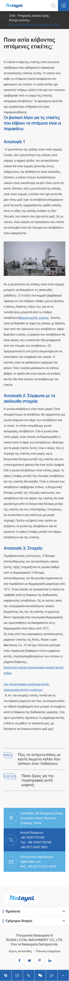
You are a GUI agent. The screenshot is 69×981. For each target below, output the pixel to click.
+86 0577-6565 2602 (33, 847)
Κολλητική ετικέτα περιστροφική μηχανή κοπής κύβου (34, 670)
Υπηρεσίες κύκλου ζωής (33, 15)
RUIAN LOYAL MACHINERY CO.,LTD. (34, 940)
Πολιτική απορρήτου (48, 951)
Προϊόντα (13, 911)
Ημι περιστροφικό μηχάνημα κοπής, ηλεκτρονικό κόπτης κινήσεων (27, 686)
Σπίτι (12, 15)
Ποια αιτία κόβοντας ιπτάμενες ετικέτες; (34, 24)
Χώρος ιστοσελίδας (20, 951)
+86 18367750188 (32, 837)
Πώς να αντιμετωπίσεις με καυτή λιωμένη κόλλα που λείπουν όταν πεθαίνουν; (39, 759)
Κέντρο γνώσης (19, 20)
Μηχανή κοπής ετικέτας (34, 317)
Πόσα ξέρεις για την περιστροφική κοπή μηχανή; (38, 780)
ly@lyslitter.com (30, 861)
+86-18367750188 (39, 842)
